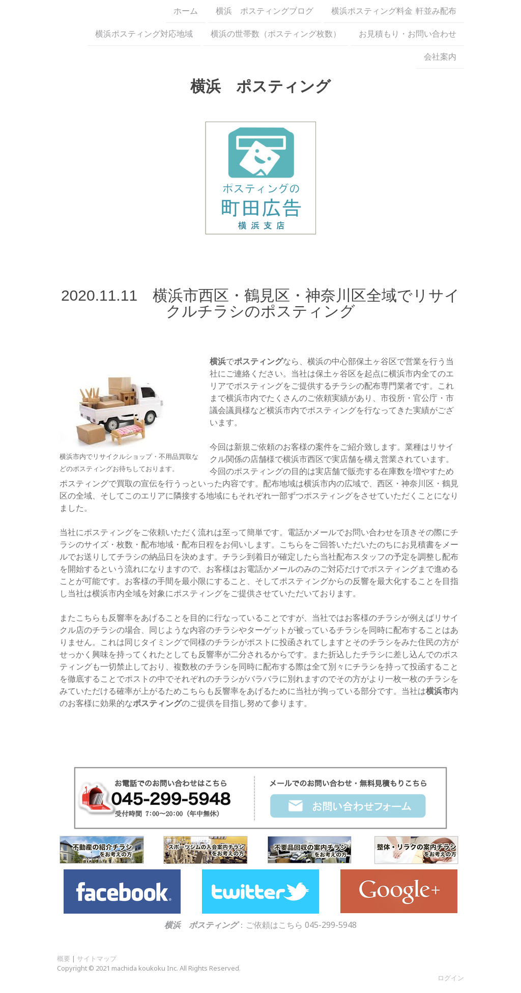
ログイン (451, 977)
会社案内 (440, 59)
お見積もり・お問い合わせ (407, 35)
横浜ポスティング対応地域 (144, 35)
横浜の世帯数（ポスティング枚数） (276, 35)
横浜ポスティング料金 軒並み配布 (393, 11)
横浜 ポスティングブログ (264, 11)
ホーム (185, 11)
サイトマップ (97, 958)
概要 (63, 958)
